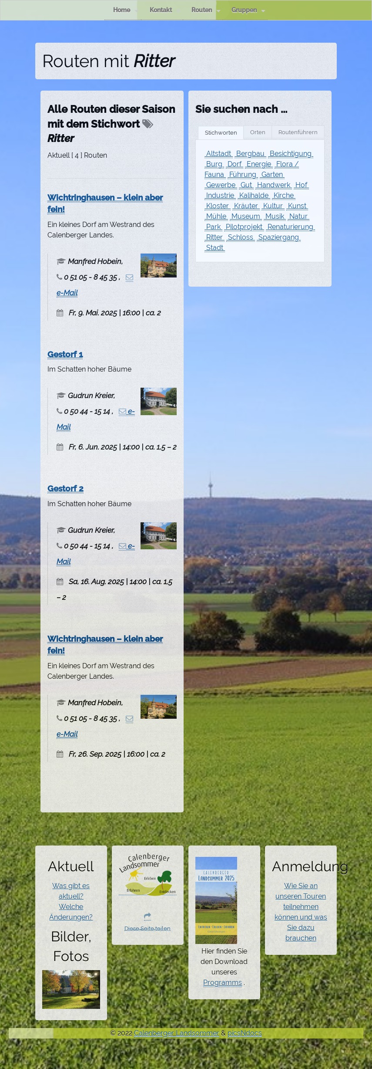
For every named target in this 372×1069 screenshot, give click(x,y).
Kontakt (165, 10)
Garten (272, 174)
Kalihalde (254, 195)
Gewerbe (220, 185)
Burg (214, 164)
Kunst (297, 206)
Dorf (234, 164)
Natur (298, 216)
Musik (275, 216)
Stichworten (221, 132)
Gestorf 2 (65, 488)
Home (126, 10)
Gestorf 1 (65, 354)
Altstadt (218, 153)
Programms (222, 982)
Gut (246, 185)
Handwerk (273, 185)
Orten (257, 132)
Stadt (214, 248)
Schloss (240, 237)
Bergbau (250, 153)
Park (213, 227)
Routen (206, 10)
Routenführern (298, 132)
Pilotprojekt (244, 227)
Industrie (220, 195)
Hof (301, 185)
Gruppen (248, 10)
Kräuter (246, 206)
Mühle (216, 216)
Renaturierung (290, 227)
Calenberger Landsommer (176, 1033)
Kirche (283, 195)
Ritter (214, 237)
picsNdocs (245, 1033)
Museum (246, 216)
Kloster (217, 206)
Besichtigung (290, 153)
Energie (259, 164)
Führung (243, 174)
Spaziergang (279, 237)
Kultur (273, 206)
